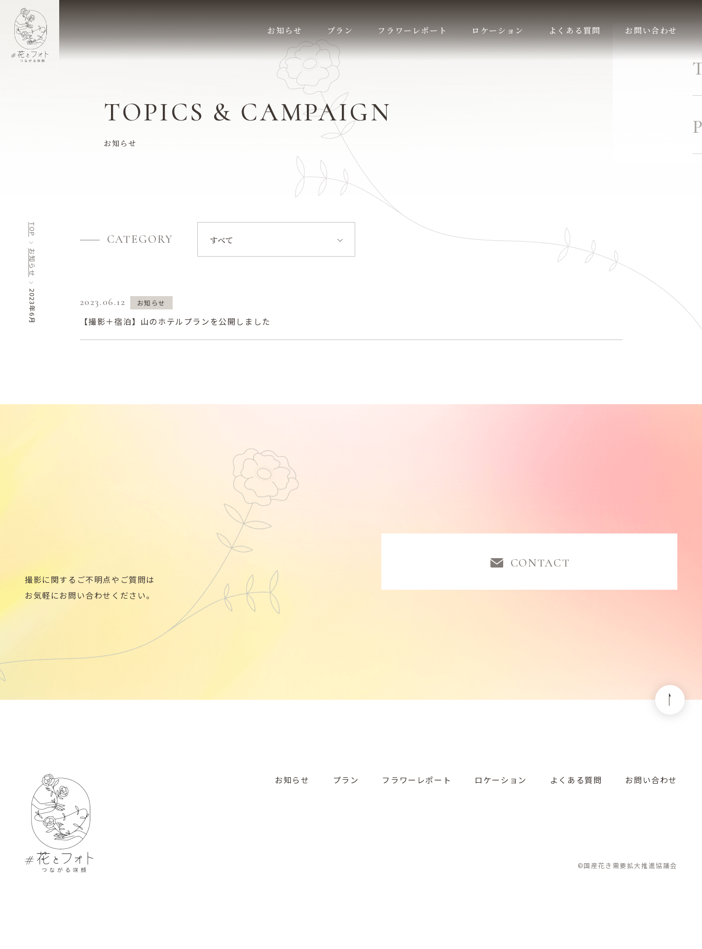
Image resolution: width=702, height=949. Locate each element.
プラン (346, 785)
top (32, 229)
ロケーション (501, 785)
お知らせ (32, 262)
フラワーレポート (416, 785)
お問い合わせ (651, 785)
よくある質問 (576, 785)
